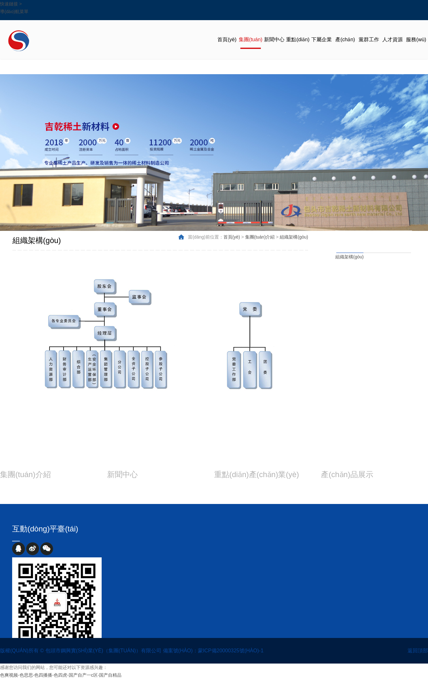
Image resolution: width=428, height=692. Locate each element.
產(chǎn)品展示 (345, 48)
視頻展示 (184, 491)
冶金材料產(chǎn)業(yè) (244, 491)
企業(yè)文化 (43, 499)
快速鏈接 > (11, 3)
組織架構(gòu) (349, 256)
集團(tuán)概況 (411, 278)
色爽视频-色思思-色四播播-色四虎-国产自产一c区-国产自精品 (60, 675)
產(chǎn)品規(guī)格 (346, 491)
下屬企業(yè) (321, 48)
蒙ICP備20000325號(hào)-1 (230, 650)
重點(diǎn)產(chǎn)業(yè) (297, 48)
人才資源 (392, 39)
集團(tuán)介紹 (250, 48)
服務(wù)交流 (416, 48)
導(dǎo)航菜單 (14, 11)
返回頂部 (418, 650)
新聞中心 (274, 39)
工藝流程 (345, 499)
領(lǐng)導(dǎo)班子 (408, 301)
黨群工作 (369, 39)
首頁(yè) (227, 39)
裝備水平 (385, 491)
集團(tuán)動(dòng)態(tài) (139, 491)
